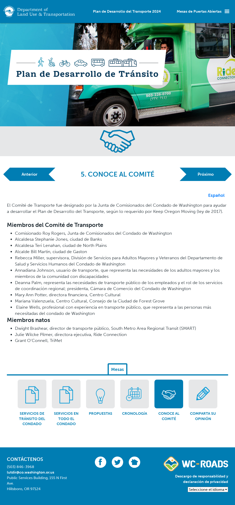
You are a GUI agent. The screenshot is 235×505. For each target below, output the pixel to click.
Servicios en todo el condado (66, 418)
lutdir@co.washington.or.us (30, 472)
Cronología (134, 413)
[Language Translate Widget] (208, 489)
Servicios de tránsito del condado (32, 418)
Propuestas (100, 413)
